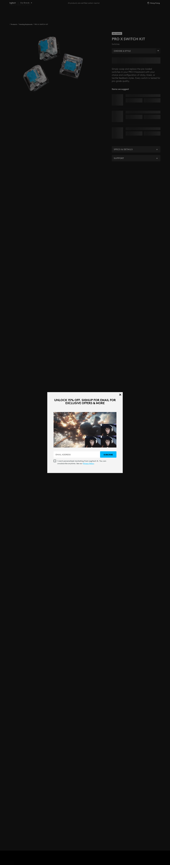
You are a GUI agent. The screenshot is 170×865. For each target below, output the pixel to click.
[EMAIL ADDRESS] (77, 454)
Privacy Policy (88, 463)
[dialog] (85, 432)
